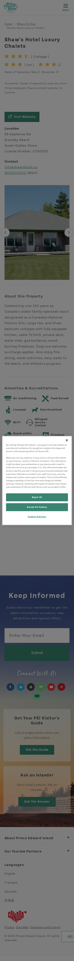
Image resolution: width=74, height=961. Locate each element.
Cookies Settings (37, 516)
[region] (37, 480)
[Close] (67, 440)
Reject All (37, 497)
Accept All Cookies (37, 507)
